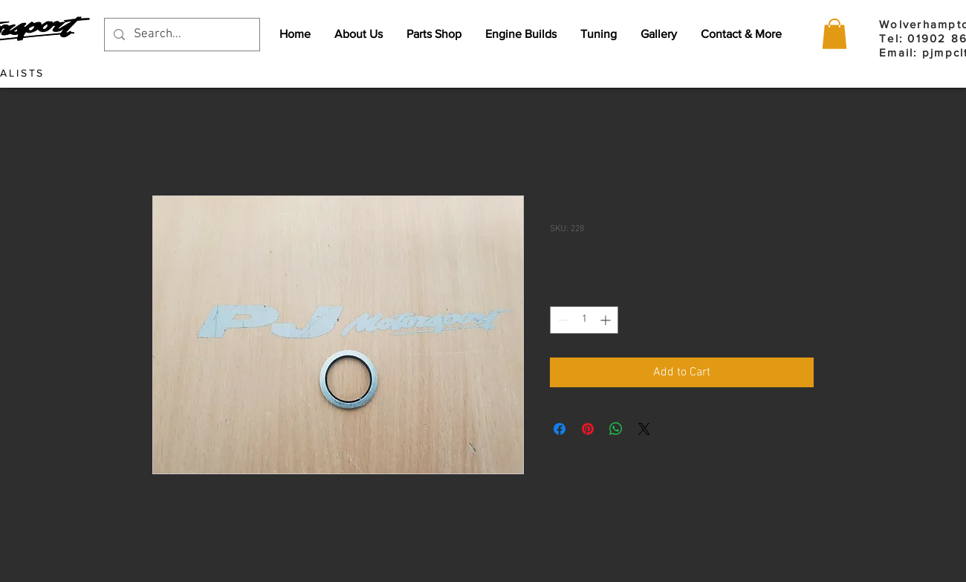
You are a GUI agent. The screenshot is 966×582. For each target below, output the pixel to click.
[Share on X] (644, 429)
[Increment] (606, 320)
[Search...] (181, 35)
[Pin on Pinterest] (588, 429)
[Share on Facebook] (559, 429)
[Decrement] (561, 320)
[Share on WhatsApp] (616, 429)
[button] (834, 34)
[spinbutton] (584, 320)
